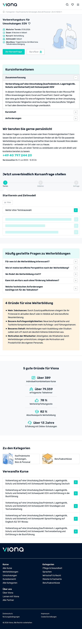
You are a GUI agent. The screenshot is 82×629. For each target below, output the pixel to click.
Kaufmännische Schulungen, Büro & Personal (33, 12)
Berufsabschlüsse (51, 583)
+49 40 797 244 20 (17, 155)
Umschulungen (10, 575)
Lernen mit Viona (11, 596)
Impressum (45, 614)
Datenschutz (8, 614)
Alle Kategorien (10, 583)
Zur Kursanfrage (13, 52)
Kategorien (10, 12)
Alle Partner (8, 600)
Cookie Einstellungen (49, 617)
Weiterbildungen (10, 571)
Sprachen (47, 571)
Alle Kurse (7, 568)
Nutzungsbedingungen (11, 617)
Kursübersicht (9, 579)
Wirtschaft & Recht (52, 575)
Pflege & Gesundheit (52, 568)
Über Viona (8, 592)
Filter (7, 202)
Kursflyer (36, 52)
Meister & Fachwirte (52, 579)
